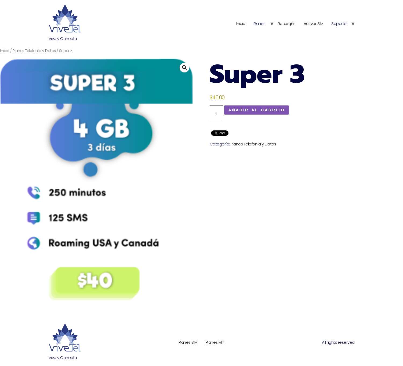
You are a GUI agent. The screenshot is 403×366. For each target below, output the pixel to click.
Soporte (339, 23)
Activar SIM (314, 23)
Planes (259, 23)
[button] (184, 67)
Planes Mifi (215, 342)
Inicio (240, 23)
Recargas (287, 23)
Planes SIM (188, 342)
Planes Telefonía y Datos (34, 50)
